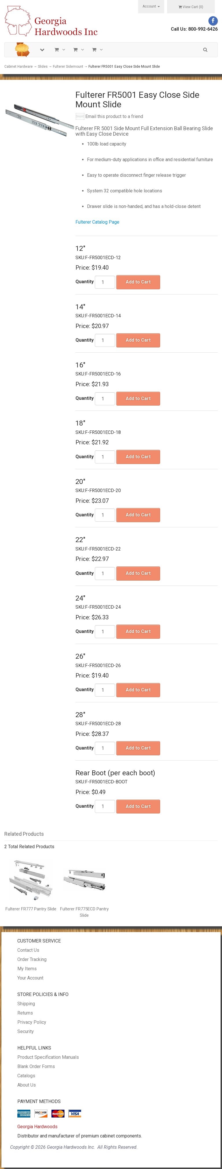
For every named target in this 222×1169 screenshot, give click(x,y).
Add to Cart (138, 282)
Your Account (30, 978)
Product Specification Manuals (48, 1057)
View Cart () (191, 7)
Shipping (26, 1003)
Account (151, 6)
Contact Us (28, 950)
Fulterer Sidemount (68, 67)
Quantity (84, 281)
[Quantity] (105, 282)
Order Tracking (32, 959)
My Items (27, 968)
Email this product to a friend (114, 116)
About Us (26, 1085)
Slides (43, 67)
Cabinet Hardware (18, 67)
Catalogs (26, 1075)
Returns (25, 1013)
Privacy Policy (31, 1022)
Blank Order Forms (36, 1066)
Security (25, 1031)
